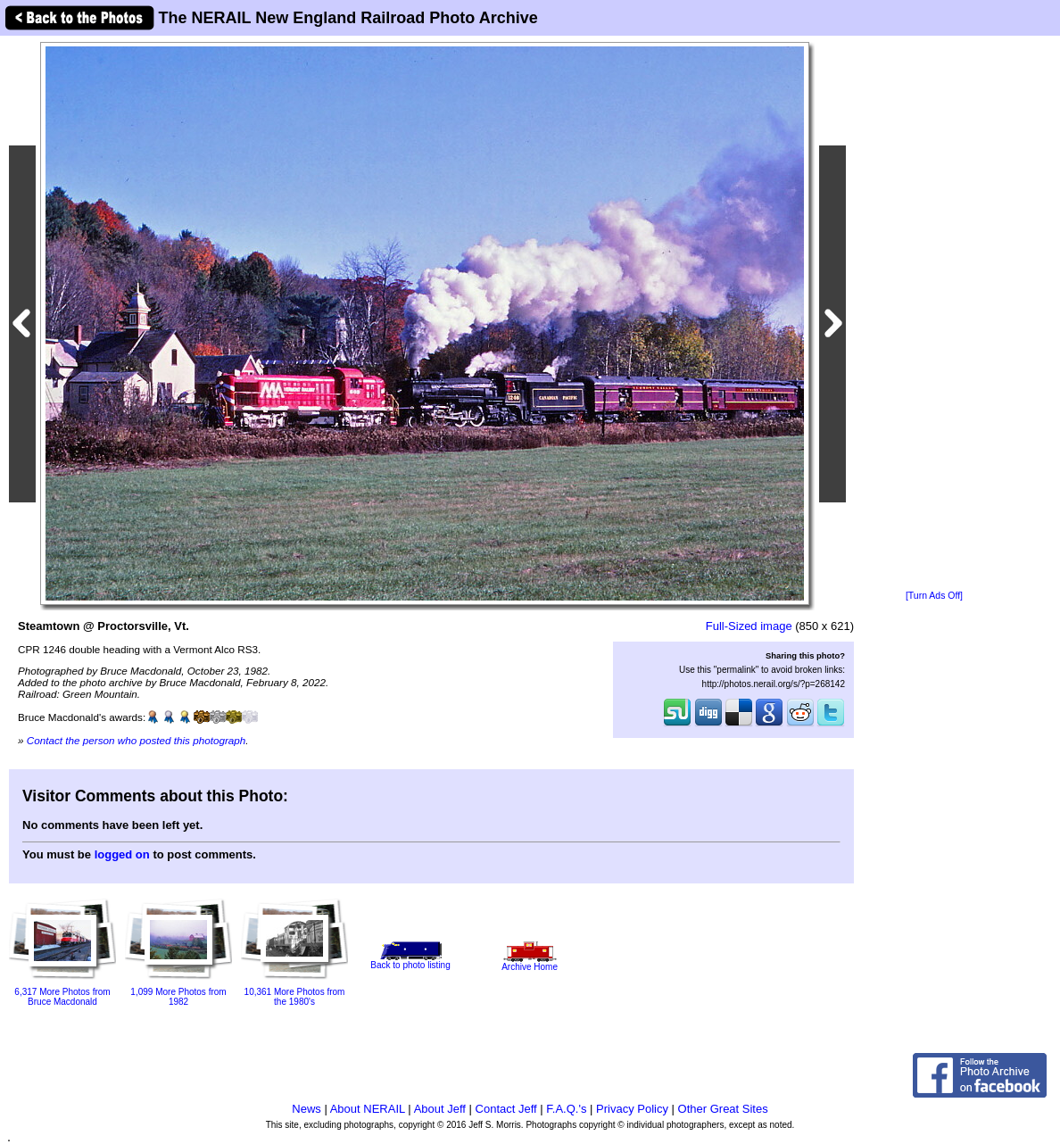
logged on (122, 854)
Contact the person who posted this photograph (136, 740)
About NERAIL (367, 1108)
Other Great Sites (723, 1108)
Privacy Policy (632, 1108)
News (306, 1108)
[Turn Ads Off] (934, 596)
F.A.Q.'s (566, 1108)
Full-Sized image (749, 626)
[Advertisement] (934, 314)
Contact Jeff (506, 1108)
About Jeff (440, 1108)
